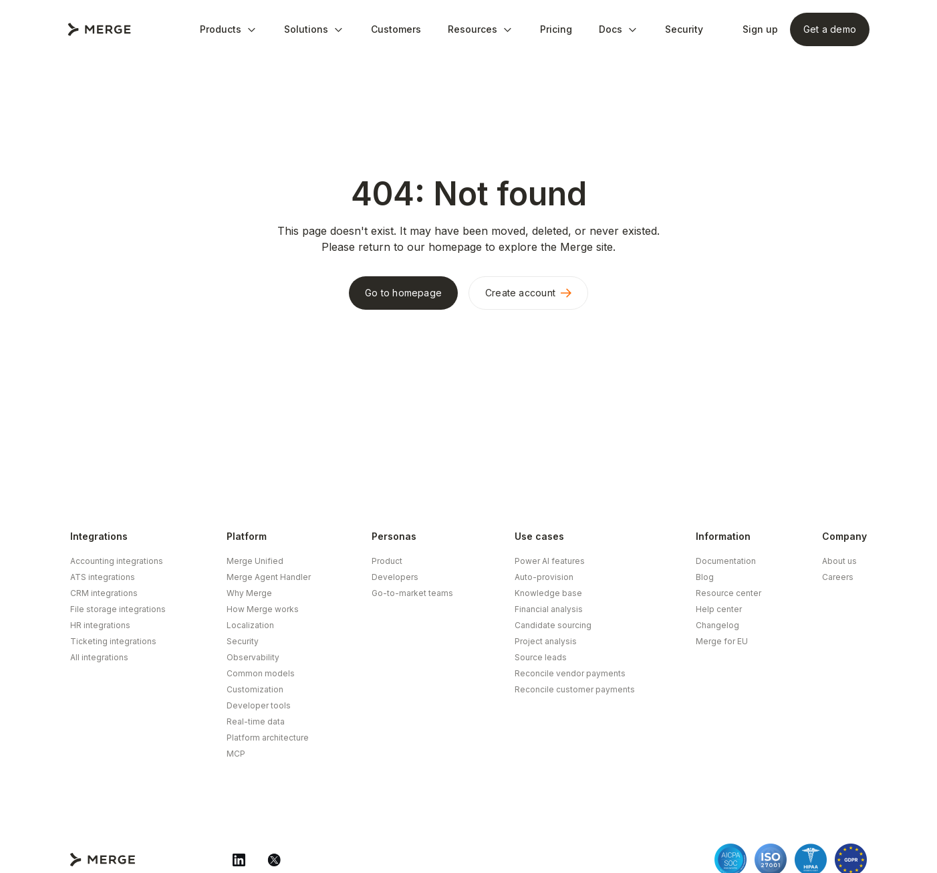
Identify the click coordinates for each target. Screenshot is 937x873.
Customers (396, 29)
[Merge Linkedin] (239, 859)
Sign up (760, 29)
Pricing (556, 29)
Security (684, 29)
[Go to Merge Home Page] (99, 29)
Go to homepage (403, 292)
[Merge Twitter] (274, 859)
